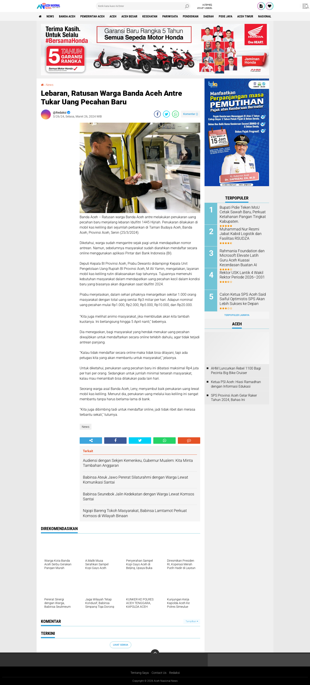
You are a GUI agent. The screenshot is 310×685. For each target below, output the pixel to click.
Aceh (113, 16)
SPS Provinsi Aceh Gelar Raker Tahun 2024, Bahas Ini (234, 397)
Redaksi (174, 672)
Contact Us (159, 672)
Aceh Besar (129, 16)
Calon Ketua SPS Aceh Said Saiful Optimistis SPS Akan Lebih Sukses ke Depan (240, 298)
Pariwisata (170, 16)
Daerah (208, 16)
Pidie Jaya (225, 16)
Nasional (264, 16)
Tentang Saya (139, 672)
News (50, 16)
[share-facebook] (157, 114)
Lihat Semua (120, 644)
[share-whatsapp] (175, 114)
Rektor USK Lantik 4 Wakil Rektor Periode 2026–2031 (240, 274)
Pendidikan (190, 16)
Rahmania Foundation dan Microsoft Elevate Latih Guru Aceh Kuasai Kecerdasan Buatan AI (241, 257)
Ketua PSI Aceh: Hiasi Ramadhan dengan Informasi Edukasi (236, 384)
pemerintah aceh (92, 16)
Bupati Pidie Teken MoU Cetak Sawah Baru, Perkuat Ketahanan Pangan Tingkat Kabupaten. (242, 214)
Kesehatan (149, 16)
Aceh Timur (245, 16)
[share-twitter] (166, 114)
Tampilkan (192, 621)
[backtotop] (155, 653)
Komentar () (190, 114)
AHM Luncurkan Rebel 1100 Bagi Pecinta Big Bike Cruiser (236, 370)
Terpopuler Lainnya (236, 315)
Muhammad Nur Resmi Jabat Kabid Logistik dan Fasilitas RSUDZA (242, 233)
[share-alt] (91, 440)
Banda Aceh (67, 16)
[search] (143, 6)
